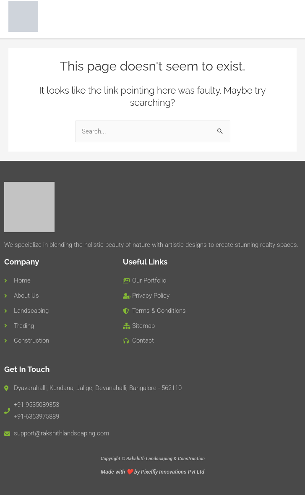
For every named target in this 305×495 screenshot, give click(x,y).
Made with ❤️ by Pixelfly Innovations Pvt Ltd (152, 472)
